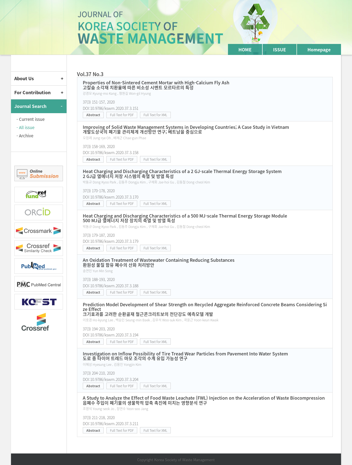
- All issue (25, 127)
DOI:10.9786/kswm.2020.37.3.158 (110, 152)
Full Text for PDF (122, 114)
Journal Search (30, 106)
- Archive (24, 136)
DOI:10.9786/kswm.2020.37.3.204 (110, 379)
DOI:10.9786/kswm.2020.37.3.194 (110, 335)
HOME (245, 49)
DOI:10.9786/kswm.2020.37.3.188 (110, 285)
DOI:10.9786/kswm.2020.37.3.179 (110, 241)
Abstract (93, 114)
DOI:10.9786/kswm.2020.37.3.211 (110, 423)
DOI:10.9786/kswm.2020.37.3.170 (110, 197)
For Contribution (32, 92)
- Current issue (30, 119)
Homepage (319, 49)
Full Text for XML (155, 114)
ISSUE (279, 49)
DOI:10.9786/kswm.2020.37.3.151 (110, 108)
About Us (24, 78)
